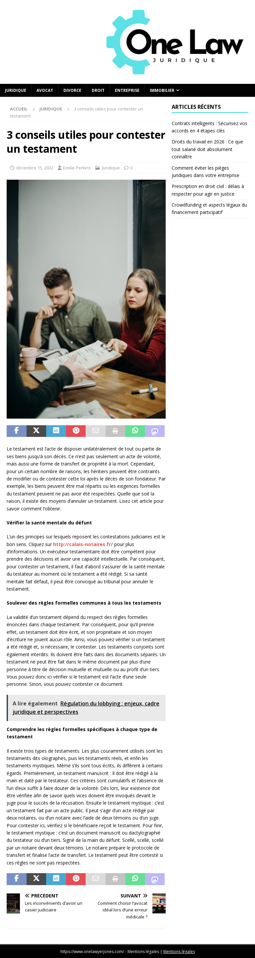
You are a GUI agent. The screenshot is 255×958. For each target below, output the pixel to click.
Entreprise (127, 90)
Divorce (72, 90)
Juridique (15, 90)
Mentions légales (179, 951)
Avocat (45, 90)
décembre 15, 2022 (34, 168)
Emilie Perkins (77, 168)
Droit (98, 90)
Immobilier (162, 90)
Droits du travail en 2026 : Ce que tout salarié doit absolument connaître (207, 149)
